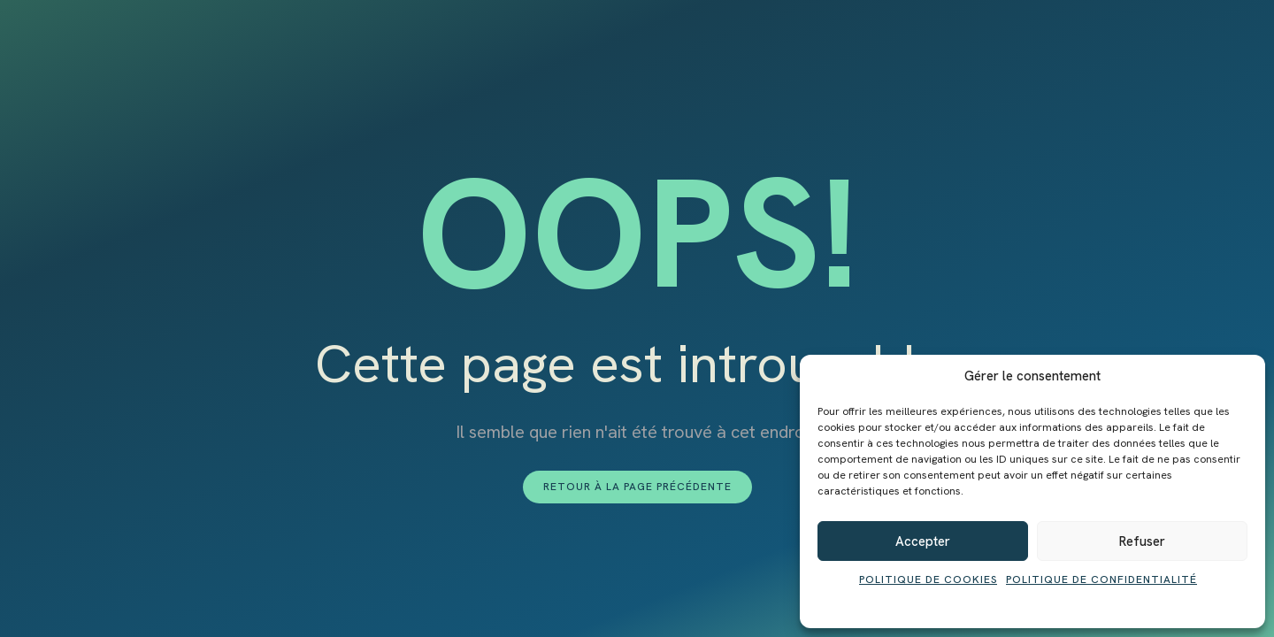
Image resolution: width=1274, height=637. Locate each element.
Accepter (922, 541)
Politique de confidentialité (1101, 579)
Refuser (1142, 541)
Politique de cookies (928, 579)
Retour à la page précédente (637, 487)
